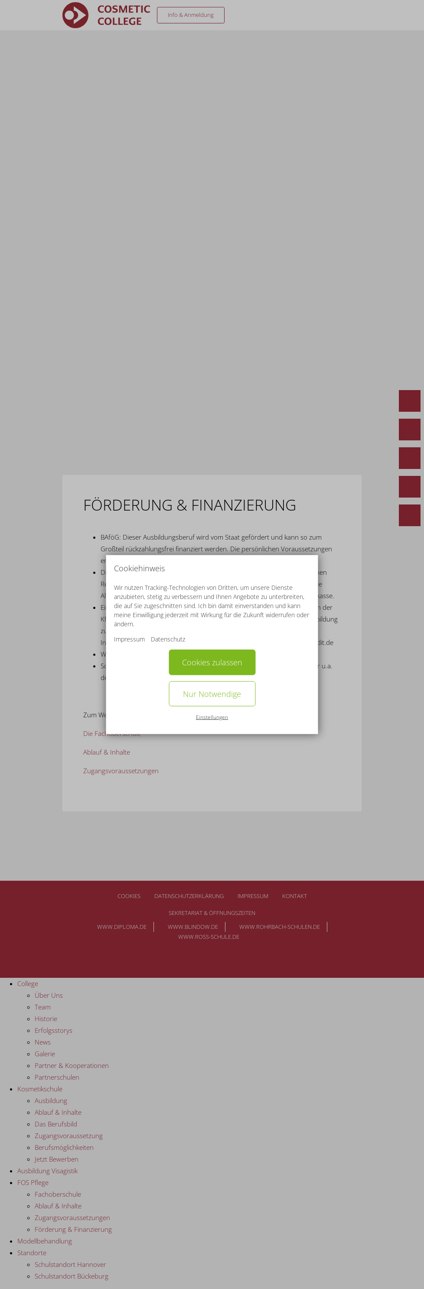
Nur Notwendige (212, 693)
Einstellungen (212, 717)
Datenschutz (168, 639)
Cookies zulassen (212, 662)
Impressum (129, 639)
